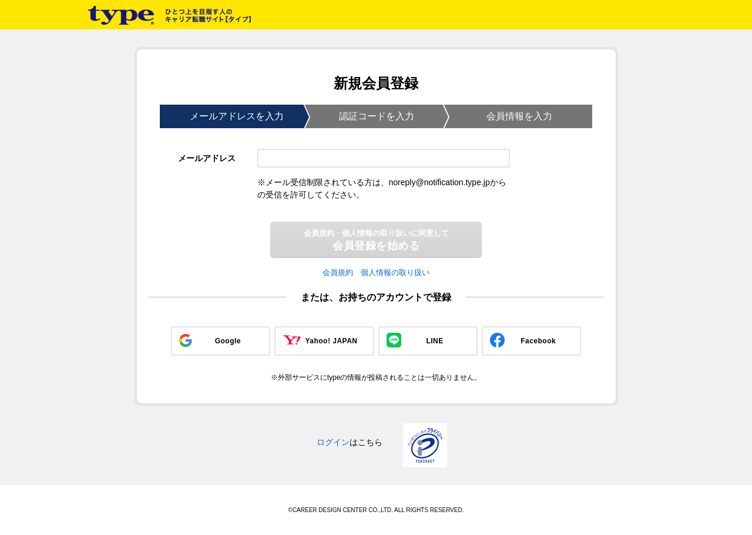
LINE (434, 341)
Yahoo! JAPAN (331, 341)
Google (228, 341)
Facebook (538, 341)
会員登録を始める (376, 240)
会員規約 (338, 272)
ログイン (333, 442)
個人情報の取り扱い (395, 272)
